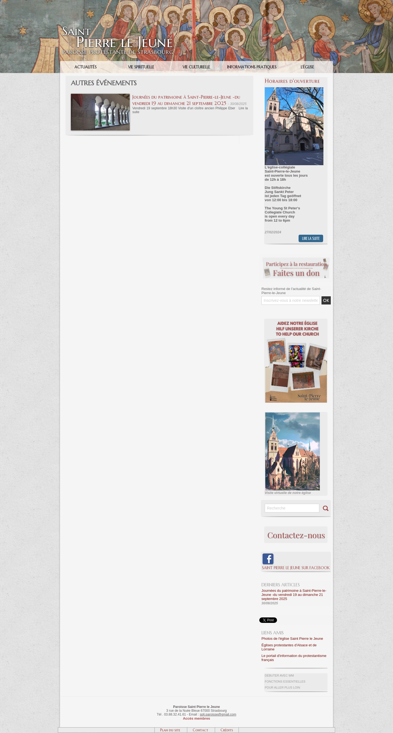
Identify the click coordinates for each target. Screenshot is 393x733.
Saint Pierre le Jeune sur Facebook (296, 567)
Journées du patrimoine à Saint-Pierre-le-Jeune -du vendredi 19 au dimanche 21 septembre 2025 (186, 100)
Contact (201, 730)
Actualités (86, 67)
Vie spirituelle (141, 67)
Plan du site (170, 730)
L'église (307, 67)
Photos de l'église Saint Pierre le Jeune (292, 639)
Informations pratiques (251, 67)
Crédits (227, 730)
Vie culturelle (196, 67)
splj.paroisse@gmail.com (218, 714)
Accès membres (196, 718)
